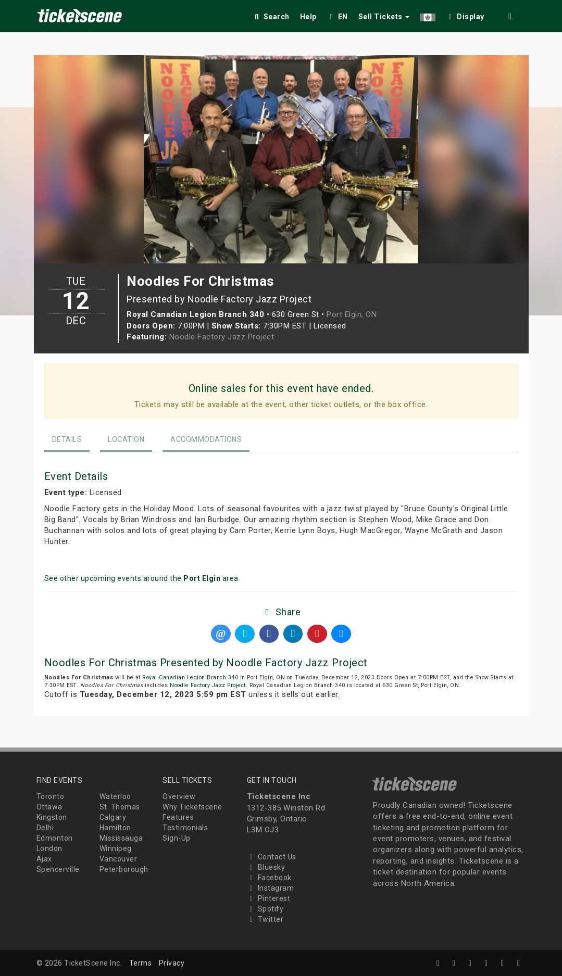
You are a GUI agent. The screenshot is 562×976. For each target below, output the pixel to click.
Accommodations (206, 439)
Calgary (113, 817)
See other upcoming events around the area (141, 578)
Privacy (172, 963)
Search (271, 16)
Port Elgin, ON (352, 314)
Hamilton (115, 827)
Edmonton (54, 838)
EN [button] (337, 16)
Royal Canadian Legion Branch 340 (190, 677)
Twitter (265, 919)
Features (178, 817)
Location (126, 439)
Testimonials (185, 827)
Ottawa (49, 807)
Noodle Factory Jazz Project (221, 336)
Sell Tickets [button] (384, 16)
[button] (428, 15)
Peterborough (123, 869)
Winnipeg (115, 848)
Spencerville (58, 869)
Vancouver (118, 859)
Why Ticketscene (192, 807)
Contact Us (271, 857)
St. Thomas (119, 807)
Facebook (269, 877)
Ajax (44, 859)
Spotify (265, 909)
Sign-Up (177, 838)
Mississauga (121, 838)
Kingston (51, 817)
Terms (140, 963)
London (49, 848)
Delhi (45, 827)
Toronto (50, 796)
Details (67, 439)
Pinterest (269, 898)
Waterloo (115, 796)
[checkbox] (465, 15)
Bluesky (266, 867)
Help (308, 16)
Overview (179, 796)
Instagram (270, 888)
